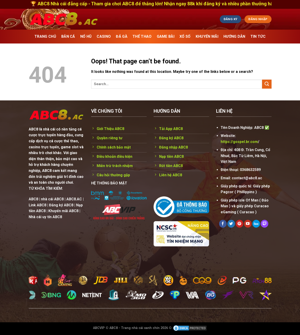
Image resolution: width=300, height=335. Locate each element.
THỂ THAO (142, 36)
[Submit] (266, 84)
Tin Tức (258, 36)
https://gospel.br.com (239, 142)
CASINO (104, 36)
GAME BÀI (166, 36)
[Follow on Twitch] (264, 224)
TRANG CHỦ (45, 36)
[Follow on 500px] (256, 224)
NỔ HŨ (86, 36)
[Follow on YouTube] (248, 224)
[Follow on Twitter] (231, 224)
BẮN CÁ (68, 36)
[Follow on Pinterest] (239, 224)
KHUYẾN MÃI (207, 36)
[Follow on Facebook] (223, 224)
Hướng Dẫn (234, 36)
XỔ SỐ (185, 36)
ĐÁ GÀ (121, 36)
